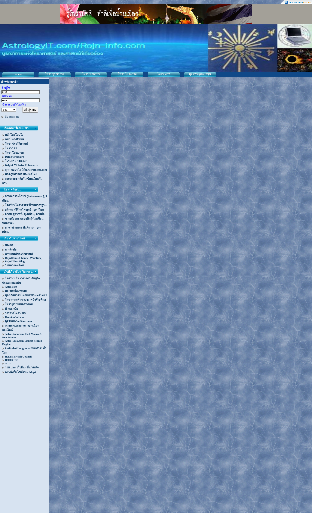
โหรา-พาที (163, 74)
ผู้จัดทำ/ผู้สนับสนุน (200, 74)
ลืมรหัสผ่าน (12, 117)
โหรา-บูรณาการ (54, 74)
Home (18, 74)
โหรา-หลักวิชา (91, 74)
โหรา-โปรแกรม (127, 74)
